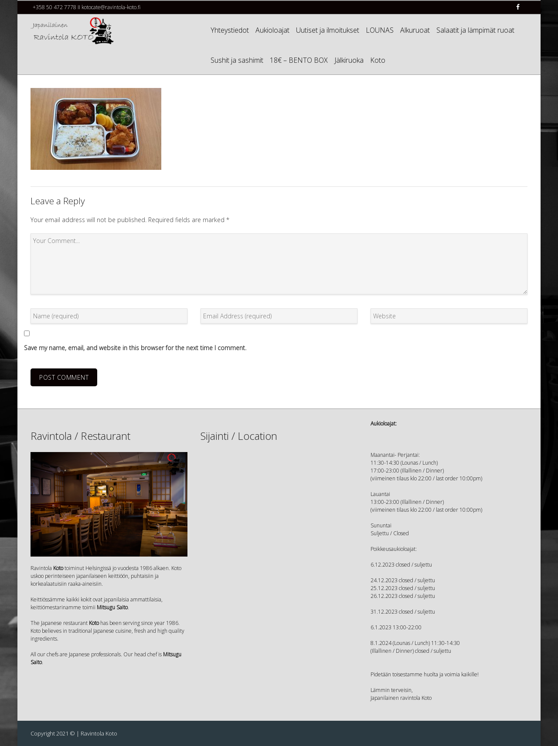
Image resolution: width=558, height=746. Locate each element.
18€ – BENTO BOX (299, 60)
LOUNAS (380, 30)
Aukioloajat (272, 30)
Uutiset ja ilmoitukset (327, 30)
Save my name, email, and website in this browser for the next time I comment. (135, 348)
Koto (377, 60)
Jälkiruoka (349, 60)
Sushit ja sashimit (237, 60)
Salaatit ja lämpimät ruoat (475, 30)
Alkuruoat (415, 30)
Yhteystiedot (230, 30)
